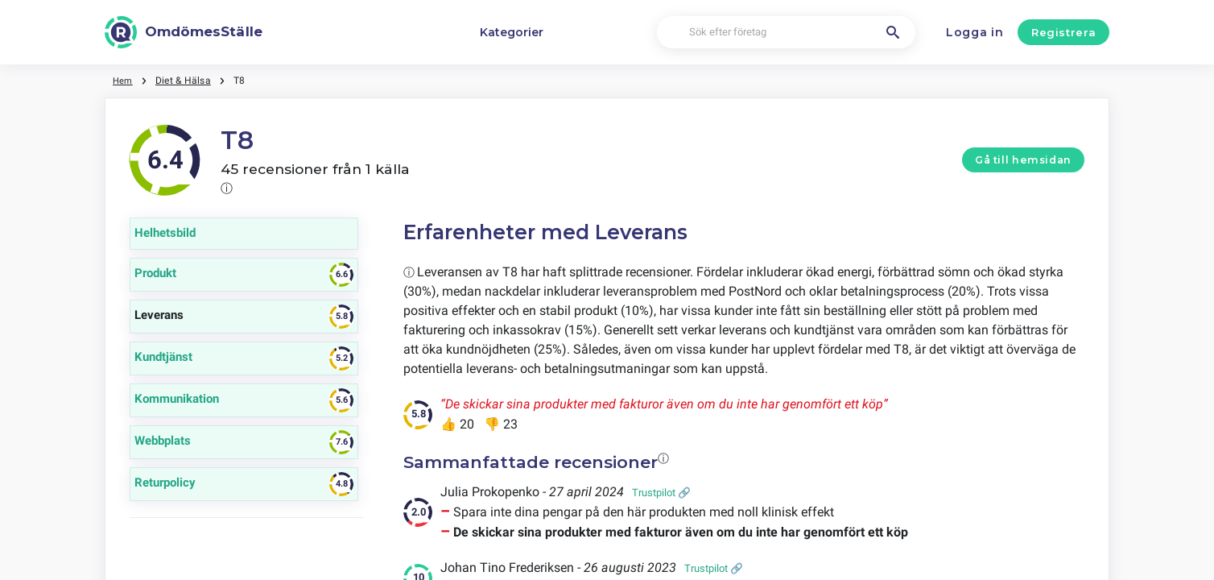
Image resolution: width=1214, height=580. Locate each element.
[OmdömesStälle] (183, 32)
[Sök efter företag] (786, 32)
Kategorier (511, 32)
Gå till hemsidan (1023, 160)
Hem (123, 80)
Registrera (1063, 32)
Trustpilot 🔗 (661, 493)
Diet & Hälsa (185, 80)
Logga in (975, 32)
